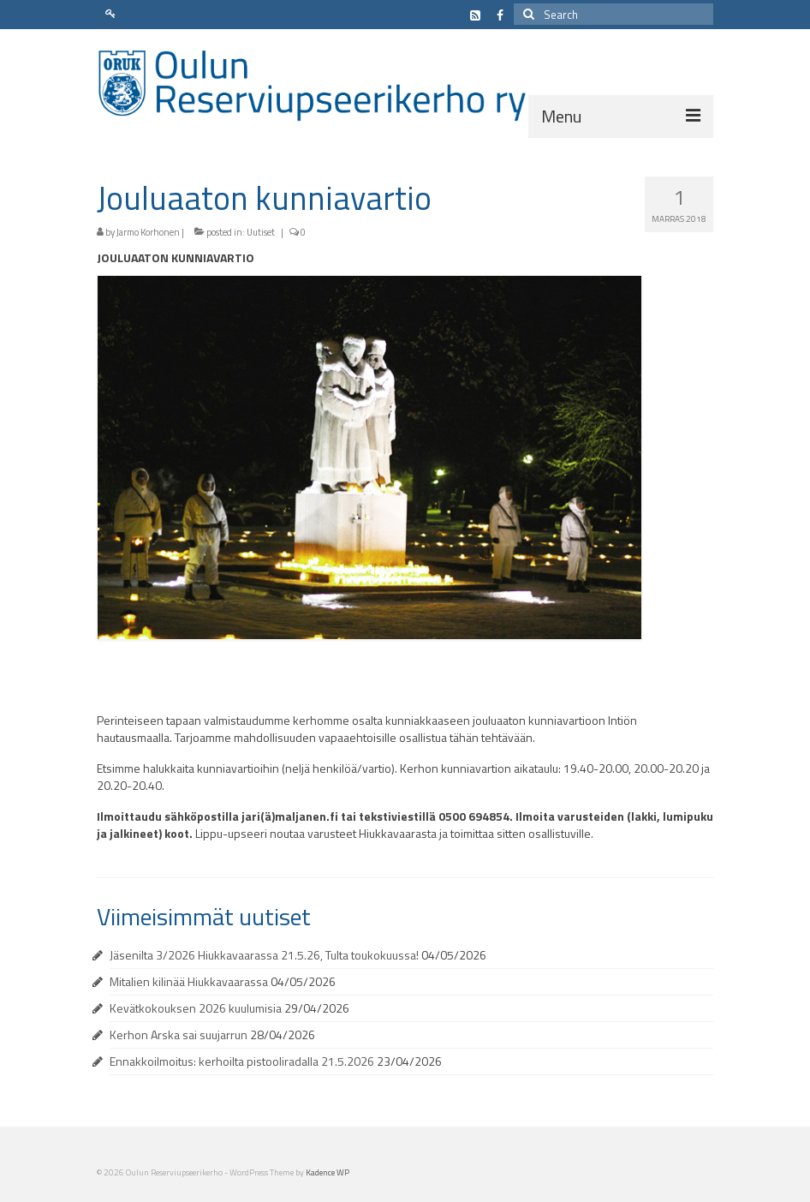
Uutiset (261, 232)
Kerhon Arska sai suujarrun (178, 1035)
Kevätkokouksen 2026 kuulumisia (196, 1008)
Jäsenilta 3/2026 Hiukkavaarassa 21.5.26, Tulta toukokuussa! (264, 955)
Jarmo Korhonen (148, 232)
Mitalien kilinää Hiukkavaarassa (189, 981)
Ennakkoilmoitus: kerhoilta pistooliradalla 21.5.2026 (242, 1061)
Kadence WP (327, 1172)
